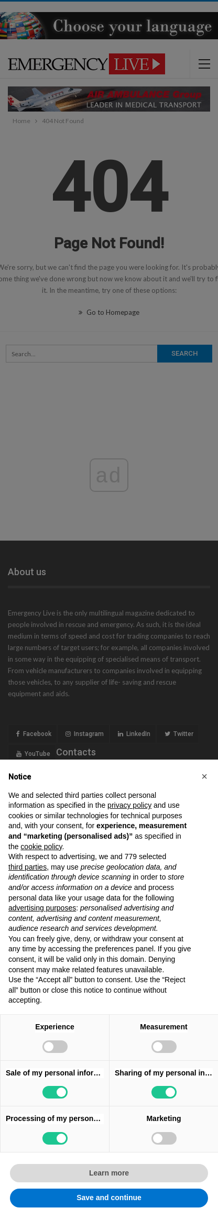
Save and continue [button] (109, 1197)
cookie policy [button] (41, 846)
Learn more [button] (109, 1173)
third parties (27, 867)
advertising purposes (42, 908)
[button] (204, 776)
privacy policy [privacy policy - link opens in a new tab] (129, 805)
